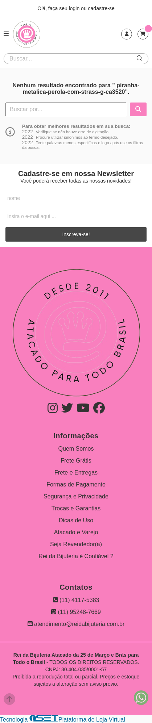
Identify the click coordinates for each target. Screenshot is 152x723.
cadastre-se (101, 8)
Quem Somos (76, 449)
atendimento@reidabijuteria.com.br (76, 624)
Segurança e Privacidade (76, 496)
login (75, 8)
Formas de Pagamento (76, 484)
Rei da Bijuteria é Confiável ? (75, 556)
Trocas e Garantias (76, 508)
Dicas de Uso (76, 520)
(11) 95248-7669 (76, 612)
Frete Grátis (76, 460)
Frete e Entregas (76, 472)
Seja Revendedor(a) (76, 544)
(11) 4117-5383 (76, 600)
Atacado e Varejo (76, 532)
